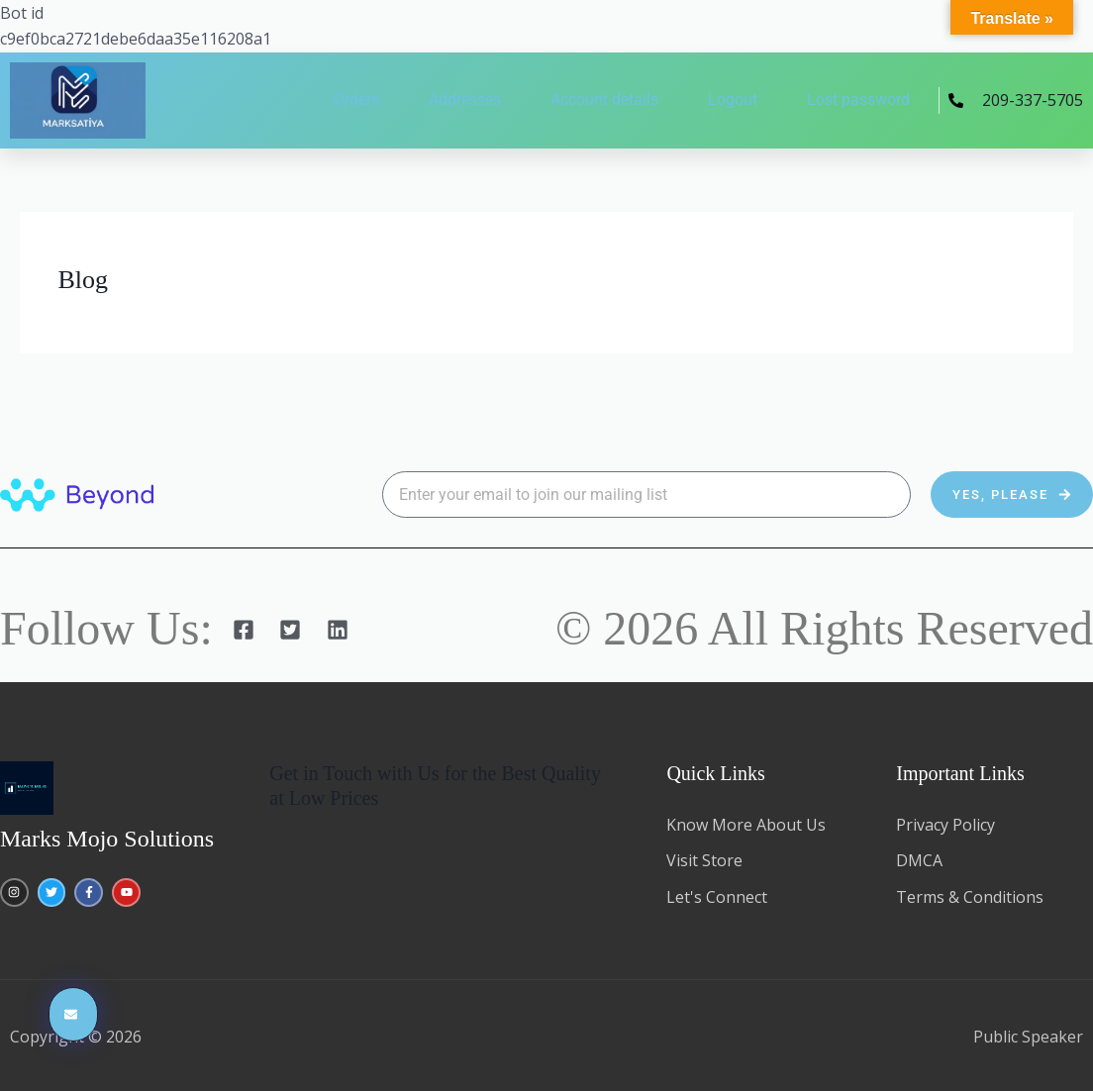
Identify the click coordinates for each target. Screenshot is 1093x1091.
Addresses (465, 99)
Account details (604, 99)
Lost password (858, 99)
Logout (732, 99)
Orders (356, 99)
